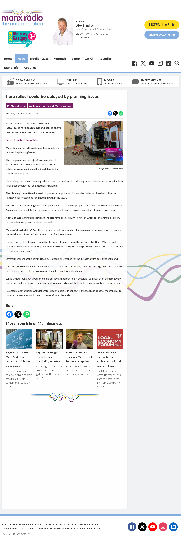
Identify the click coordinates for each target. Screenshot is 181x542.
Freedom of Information (57, 528)
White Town (86, 34)
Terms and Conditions (18, 528)
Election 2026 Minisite (17, 524)
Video (75, 58)
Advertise (105, 58)
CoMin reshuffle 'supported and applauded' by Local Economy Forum (110, 348)
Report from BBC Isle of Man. (22, 139)
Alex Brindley (85, 25)
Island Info (11, 67)
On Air (89, 58)
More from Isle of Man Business (52, 105)
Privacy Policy (88, 524)
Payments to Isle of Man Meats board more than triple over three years (19, 348)
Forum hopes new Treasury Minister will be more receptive (79, 346)
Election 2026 (39, 58)
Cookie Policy (90, 528)
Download (85, 37)
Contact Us (64, 524)
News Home (18, 105)
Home (8, 58)
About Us (30, 67)
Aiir (28, 533)
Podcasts (60, 58)
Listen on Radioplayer (77, 83)
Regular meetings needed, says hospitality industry (49, 346)
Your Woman (102, 34)
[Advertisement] (67, 453)
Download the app (113, 83)
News (21, 58)
